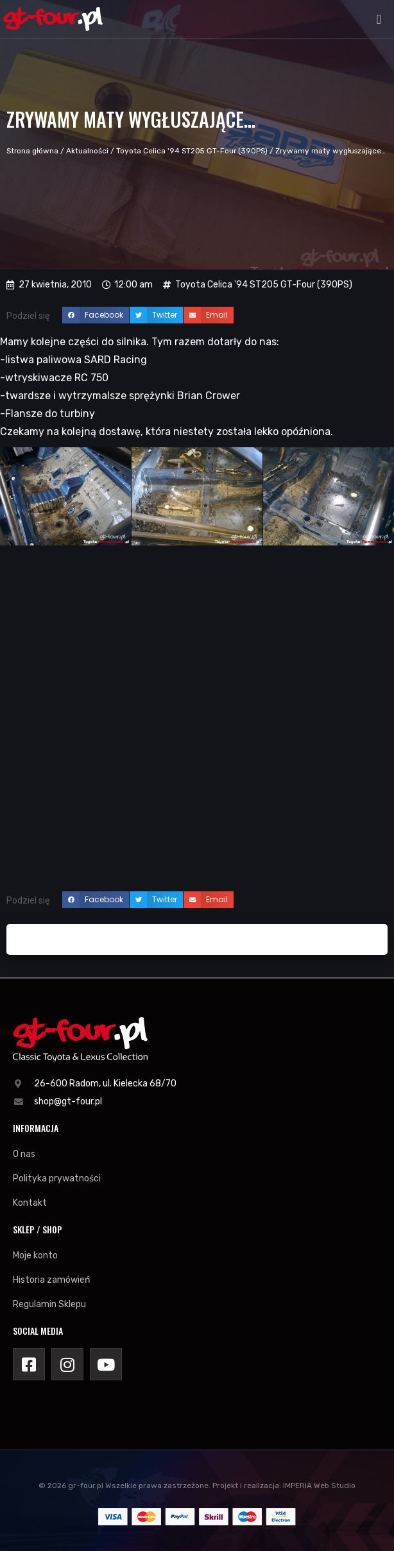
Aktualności (87, 150)
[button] (378, 19)
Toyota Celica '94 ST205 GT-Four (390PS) (192, 150)
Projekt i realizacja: (246, 1485)
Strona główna (32, 150)
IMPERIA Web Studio (319, 1485)
